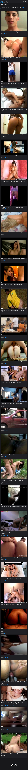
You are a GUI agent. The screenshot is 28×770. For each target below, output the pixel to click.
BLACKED (12, 705)
